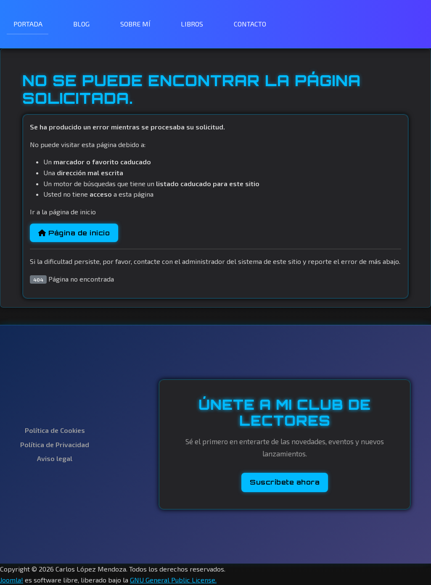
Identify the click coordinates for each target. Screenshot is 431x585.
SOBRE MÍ (135, 24)
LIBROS (192, 24)
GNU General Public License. (173, 580)
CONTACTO (250, 24)
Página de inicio (74, 233)
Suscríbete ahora (285, 482)
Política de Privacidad (54, 444)
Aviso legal (54, 458)
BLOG (81, 24)
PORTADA (27, 24)
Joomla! (11, 580)
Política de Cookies (55, 430)
